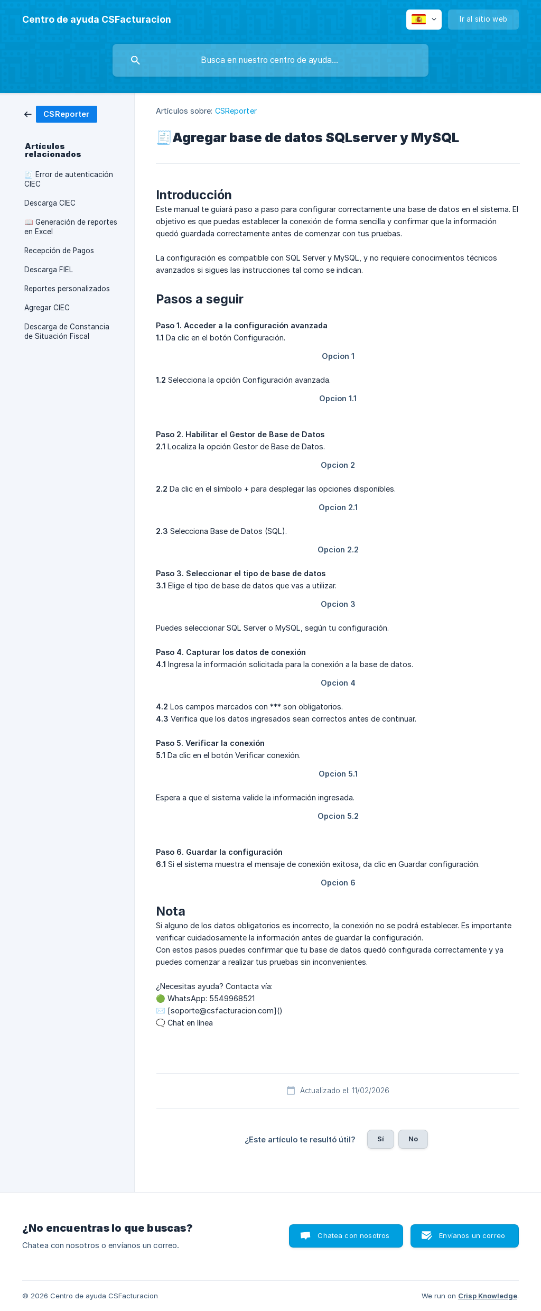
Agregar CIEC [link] (47, 307)
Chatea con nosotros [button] (353, 1235)
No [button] (413, 1138)
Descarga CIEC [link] (50, 203)
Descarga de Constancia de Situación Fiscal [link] (66, 331)
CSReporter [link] (236, 110)
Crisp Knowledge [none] (487, 1295)
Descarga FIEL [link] (48, 269)
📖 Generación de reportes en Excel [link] (70, 227)
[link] (60, 113)
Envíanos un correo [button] (472, 1235)
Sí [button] (380, 1138)
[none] (96, 20)
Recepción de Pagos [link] (59, 250)
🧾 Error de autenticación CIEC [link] (68, 179)
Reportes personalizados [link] (67, 288)
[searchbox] (270, 60)
